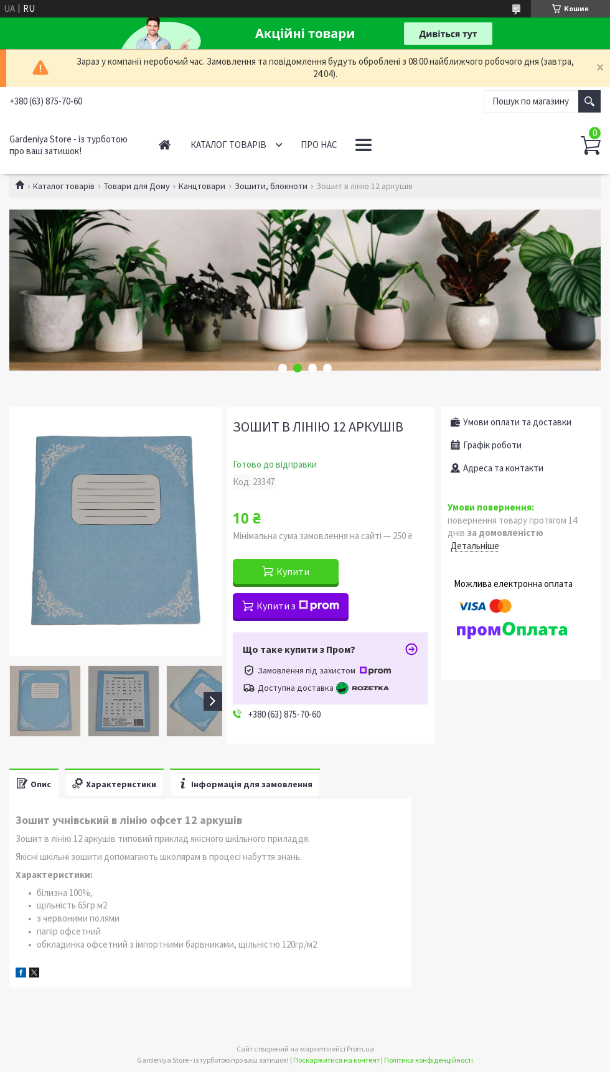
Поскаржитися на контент (336, 1060)
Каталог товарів (228, 144)
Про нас (319, 144)
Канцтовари (202, 186)
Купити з (297, 605)
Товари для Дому (137, 186)
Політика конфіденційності (428, 1060)
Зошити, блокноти (271, 186)
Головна (164, 144)
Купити (292, 571)
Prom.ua (360, 1048)
